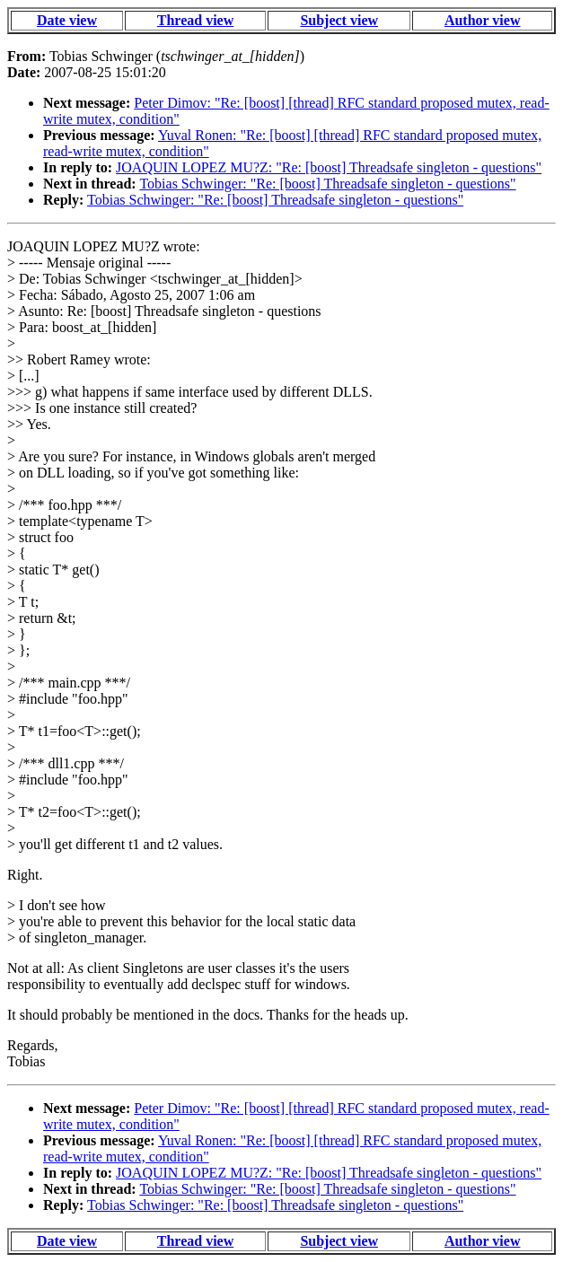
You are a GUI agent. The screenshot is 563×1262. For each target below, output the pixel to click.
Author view (482, 20)
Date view (67, 20)
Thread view (195, 20)
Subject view (339, 20)
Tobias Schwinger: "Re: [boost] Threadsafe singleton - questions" (327, 183)
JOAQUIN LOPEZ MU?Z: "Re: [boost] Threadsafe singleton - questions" (328, 167)
